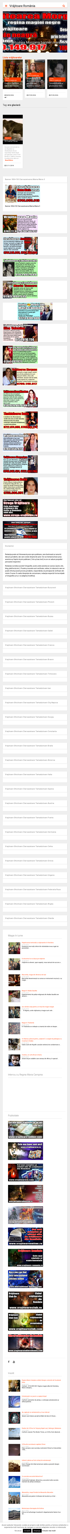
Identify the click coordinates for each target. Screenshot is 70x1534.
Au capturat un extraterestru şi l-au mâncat (35, 1412)
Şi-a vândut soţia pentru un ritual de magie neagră (38, 1007)
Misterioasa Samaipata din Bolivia (33, 1508)
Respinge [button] (37, 1531)
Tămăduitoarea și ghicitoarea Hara (56, 84)
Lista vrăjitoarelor (12, 57)
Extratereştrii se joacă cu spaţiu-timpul (34, 1396)
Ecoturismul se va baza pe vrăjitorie (33, 959)
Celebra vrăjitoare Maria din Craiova (12, 84)
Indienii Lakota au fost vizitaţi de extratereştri (36, 1460)
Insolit (8, 138)
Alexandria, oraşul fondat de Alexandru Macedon (37, 1492)
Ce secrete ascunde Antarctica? (32, 1476)
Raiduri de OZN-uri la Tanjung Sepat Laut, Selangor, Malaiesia (41, 1428)
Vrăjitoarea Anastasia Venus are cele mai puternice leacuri (33, 82)
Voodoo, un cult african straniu (32, 1055)
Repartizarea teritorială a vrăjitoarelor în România (38, 942)
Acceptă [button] (27, 1531)
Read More (9, 160)
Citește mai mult (49, 1531)
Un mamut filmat (11, 141)
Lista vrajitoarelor (11, 79)
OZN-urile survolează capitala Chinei (33, 1444)
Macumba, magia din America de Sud (34, 975)
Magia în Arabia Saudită (29, 991)
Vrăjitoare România (22, 6)
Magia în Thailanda (28, 1023)
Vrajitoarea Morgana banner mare (34, 42)
